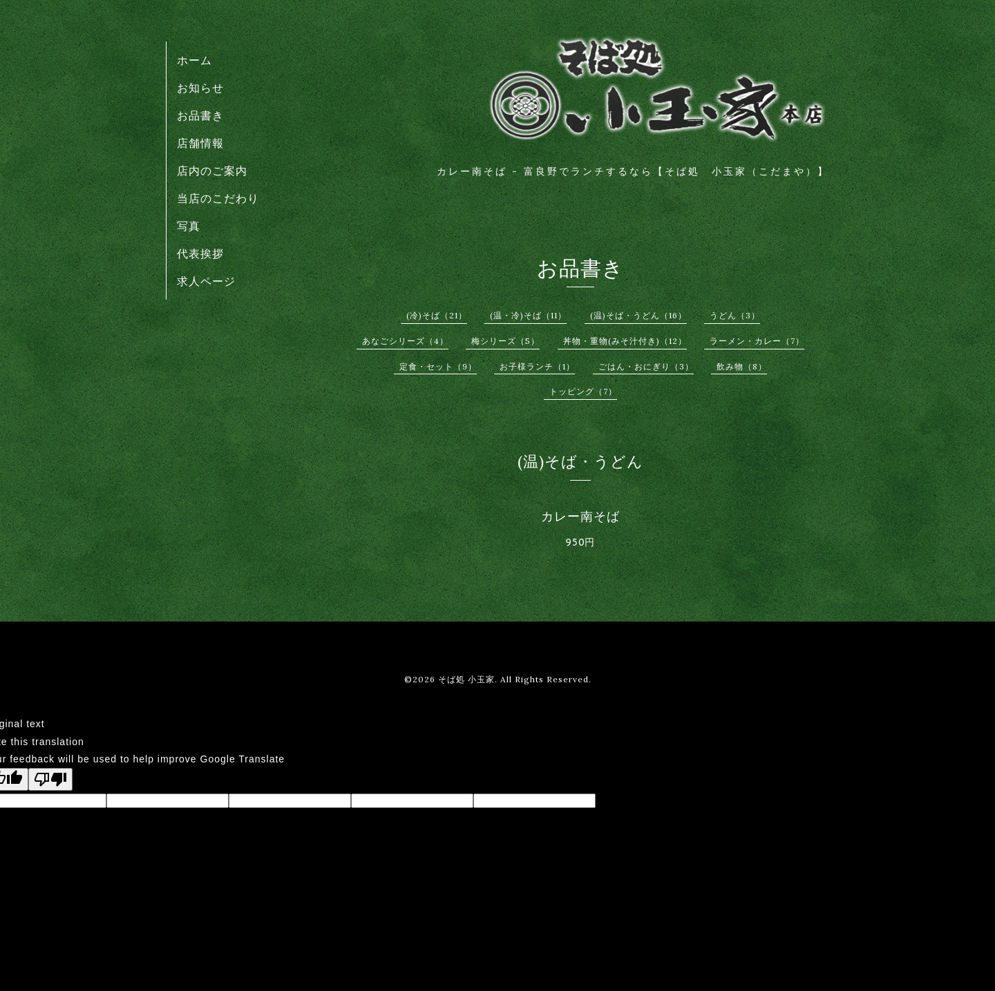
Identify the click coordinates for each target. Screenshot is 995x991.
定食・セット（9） (438, 366)
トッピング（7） (583, 391)
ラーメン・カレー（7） (757, 341)
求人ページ (206, 281)
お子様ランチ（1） (537, 366)
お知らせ (200, 88)
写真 (188, 226)
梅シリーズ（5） (505, 341)
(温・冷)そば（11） (528, 315)
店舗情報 (200, 143)
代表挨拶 (200, 253)
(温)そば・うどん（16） (638, 315)
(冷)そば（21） (436, 315)
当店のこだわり (218, 198)
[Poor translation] (50, 779)
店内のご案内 (212, 170)
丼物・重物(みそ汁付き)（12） (625, 341)
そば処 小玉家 (466, 679)
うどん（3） (735, 315)
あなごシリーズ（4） (405, 341)
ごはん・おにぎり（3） (646, 366)
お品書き (200, 115)
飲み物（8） (742, 366)
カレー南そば (580, 516)
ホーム (194, 60)
